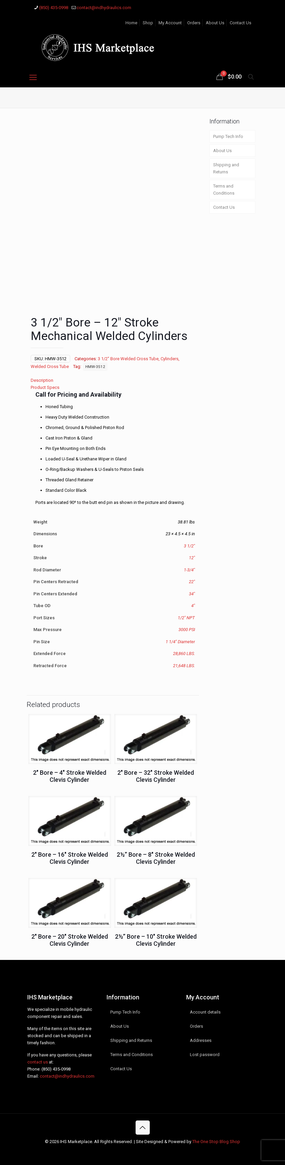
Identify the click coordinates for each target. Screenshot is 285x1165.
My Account (170, 22)
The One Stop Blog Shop (216, 1141)
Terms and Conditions (223, 189)
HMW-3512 (95, 366)
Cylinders (169, 358)
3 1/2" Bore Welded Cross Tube (128, 358)
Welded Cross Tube (50, 366)
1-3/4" (189, 569)
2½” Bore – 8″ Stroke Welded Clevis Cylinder (156, 858)
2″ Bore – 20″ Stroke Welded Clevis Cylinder (69, 940)
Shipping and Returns (226, 168)
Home (131, 22)
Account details (205, 1011)
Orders (193, 22)
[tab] (113, 379)
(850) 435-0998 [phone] (53, 7)
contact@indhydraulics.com (67, 1075)
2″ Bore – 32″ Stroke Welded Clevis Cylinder (155, 776)
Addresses (200, 1040)
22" (192, 581)
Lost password (205, 1054)
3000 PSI (186, 629)
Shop (148, 22)
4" (193, 605)
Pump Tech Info (228, 136)
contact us (37, 1061)
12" (192, 557)
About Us (215, 22)
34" (192, 593)
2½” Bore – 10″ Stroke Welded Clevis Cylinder (156, 940)
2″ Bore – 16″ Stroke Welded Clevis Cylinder (69, 858)
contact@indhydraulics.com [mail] (104, 7)
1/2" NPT (186, 617)
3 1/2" (189, 545)
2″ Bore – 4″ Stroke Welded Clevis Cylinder (69, 776)
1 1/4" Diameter (180, 641)
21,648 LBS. (184, 665)
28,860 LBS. (184, 653)
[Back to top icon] (143, 1127)
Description (42, 379)
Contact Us (240, 22)
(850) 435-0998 (55, 1068)
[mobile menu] (33, 77)
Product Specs (45, 387)
